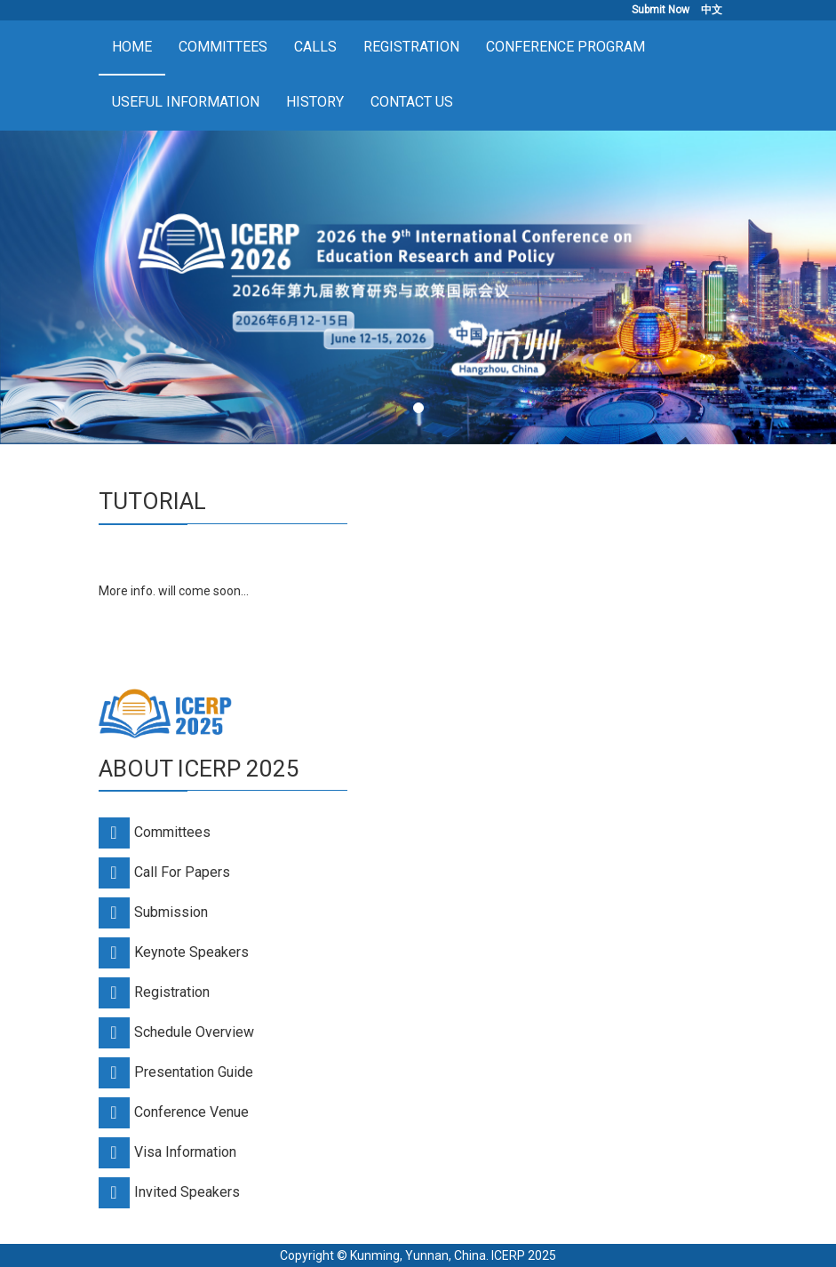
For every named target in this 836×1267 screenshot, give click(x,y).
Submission (171, 912)
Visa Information (185, 1151)
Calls (315, 46)
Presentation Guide (193, 1072)
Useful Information (185, 101)
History (315, 101)
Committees (223, 46)
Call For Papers (182, 872)
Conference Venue (191, 1112)
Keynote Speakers (191, 952)
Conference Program (565, 46)
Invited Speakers (187, 1191)
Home (132, 46)
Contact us (411, 101)
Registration (411, 46)
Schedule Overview (194, 1032)
